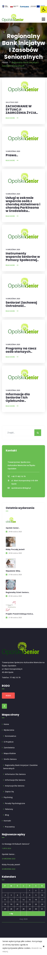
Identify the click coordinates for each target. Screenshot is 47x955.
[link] (43, 9)
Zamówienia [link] (9, 747)
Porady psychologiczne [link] (15, 803)
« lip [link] (11, 913)
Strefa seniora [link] (10, 759)
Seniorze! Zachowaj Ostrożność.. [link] (21, 304)
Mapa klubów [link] (10, 753)
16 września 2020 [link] (13, 151)
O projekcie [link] (8, 742)
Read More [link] (10, 118)
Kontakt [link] (7, 820)
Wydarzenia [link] (9, 730)
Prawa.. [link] (12, 155)
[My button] (37, 432)
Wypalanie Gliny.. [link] (13, 571)
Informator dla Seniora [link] (15, 774)
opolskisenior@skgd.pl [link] (21, 488)
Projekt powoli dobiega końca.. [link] (20, 614)
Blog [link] (7, 815)
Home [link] (5, 62)
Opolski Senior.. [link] (13, 528)
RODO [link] (8, 695)
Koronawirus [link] (10, 736)
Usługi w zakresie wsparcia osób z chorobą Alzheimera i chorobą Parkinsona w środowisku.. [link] (23, 204)
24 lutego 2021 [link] (12, 102)
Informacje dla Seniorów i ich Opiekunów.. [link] (18, 397)
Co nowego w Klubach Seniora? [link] (15, 844)
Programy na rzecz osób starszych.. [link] (21, 350)
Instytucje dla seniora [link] (14, 786)
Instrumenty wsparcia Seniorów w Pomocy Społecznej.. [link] (23, 256)
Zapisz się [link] (9, 791)
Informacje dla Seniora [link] (15, 780)
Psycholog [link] (8, 797)
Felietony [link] (9, 809)
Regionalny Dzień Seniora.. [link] (18, 592)
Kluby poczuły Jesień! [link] (15, 549)
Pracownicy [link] (10, 826)
